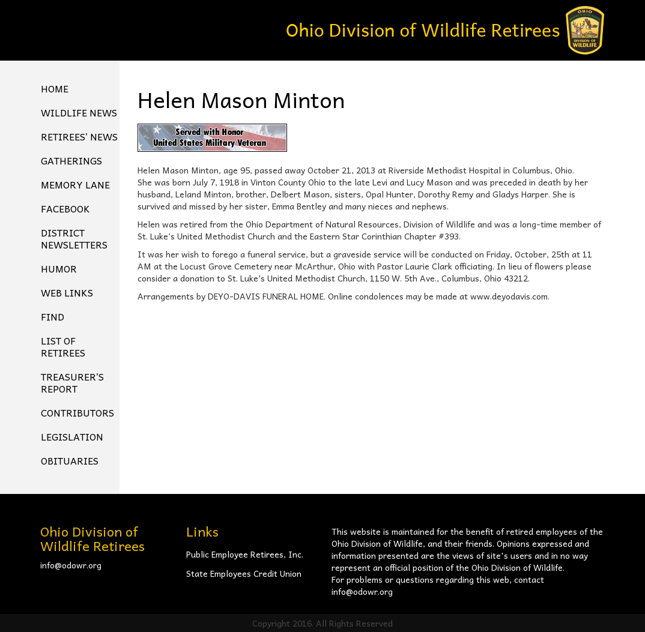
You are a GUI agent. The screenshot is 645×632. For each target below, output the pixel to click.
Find (52, 316)
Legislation (72, 436)
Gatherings (71, 160)
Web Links (67, 292)
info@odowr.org (70, 564)
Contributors (77, 412)
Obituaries (69, 460)
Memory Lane (75, 184)
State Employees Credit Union (243, 573)
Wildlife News (79, 112)
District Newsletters (74, 238)
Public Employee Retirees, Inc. (244, 554)
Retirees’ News (79, 136)
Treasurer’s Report (72, 382)
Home (54, 88)
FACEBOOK (65, 208)
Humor (59, 268)
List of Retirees (63, 346)
